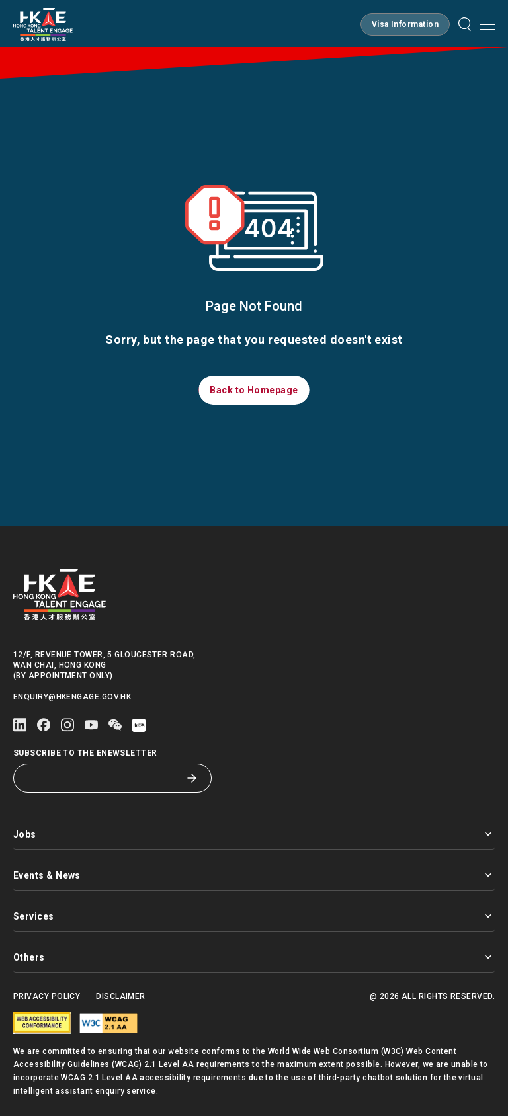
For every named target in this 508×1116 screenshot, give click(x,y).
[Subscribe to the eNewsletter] (102, 778)
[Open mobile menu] (487, 24)
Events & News (254, 875)
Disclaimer (121, 996)
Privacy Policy (46, 996)
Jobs (254, 834)
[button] (405, 24)
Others (254, 957)
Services (254, 916)
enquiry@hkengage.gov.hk (72, 696)
